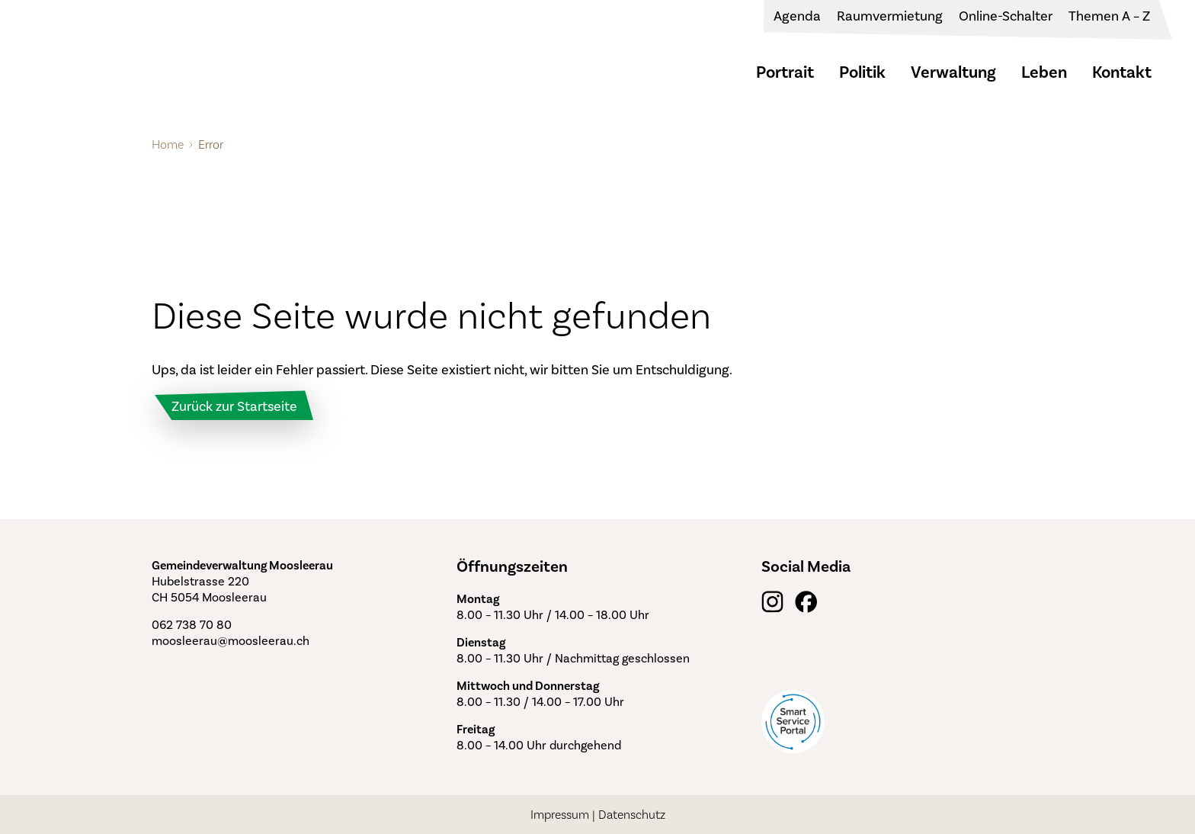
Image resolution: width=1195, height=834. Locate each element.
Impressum (559, 814)
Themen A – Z (1109, 16)
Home (168, 144)
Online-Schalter (1005, 16)
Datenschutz (631, 814)
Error (210, 144)
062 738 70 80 (192, 624)
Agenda (797, 16)
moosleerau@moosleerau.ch (230, 641)
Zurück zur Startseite (234, 406)
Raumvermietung (890, 16)
